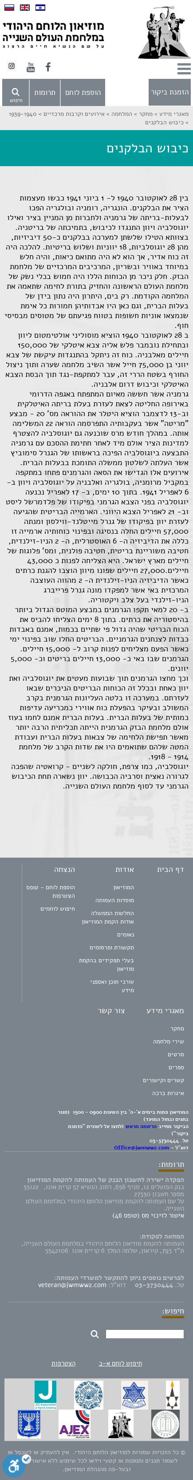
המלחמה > (118, 114)
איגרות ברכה (168, 1093)
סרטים (176, 1054)
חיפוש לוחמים (57, 908)
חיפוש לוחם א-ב (120, 1363)
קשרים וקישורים (163, 1080)
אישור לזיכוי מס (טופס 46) (148, 1215)
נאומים (125, 934)
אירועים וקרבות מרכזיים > (71, 114)
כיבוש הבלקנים (164, 122)
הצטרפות (63, 1363)
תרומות (44, 92)
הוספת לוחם (83, 92)
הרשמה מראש (141, 1126)
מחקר (177, 1028)
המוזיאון (123, 887)
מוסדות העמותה (114, 900)
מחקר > (142, 114)
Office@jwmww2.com (141, 1147)
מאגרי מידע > (171, 114)
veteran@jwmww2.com (72, 1284)
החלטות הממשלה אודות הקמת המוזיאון (108, 917)
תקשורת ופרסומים (112, 947)
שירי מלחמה (168, 1041)
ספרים (176, 1067)
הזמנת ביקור (170, 92)
